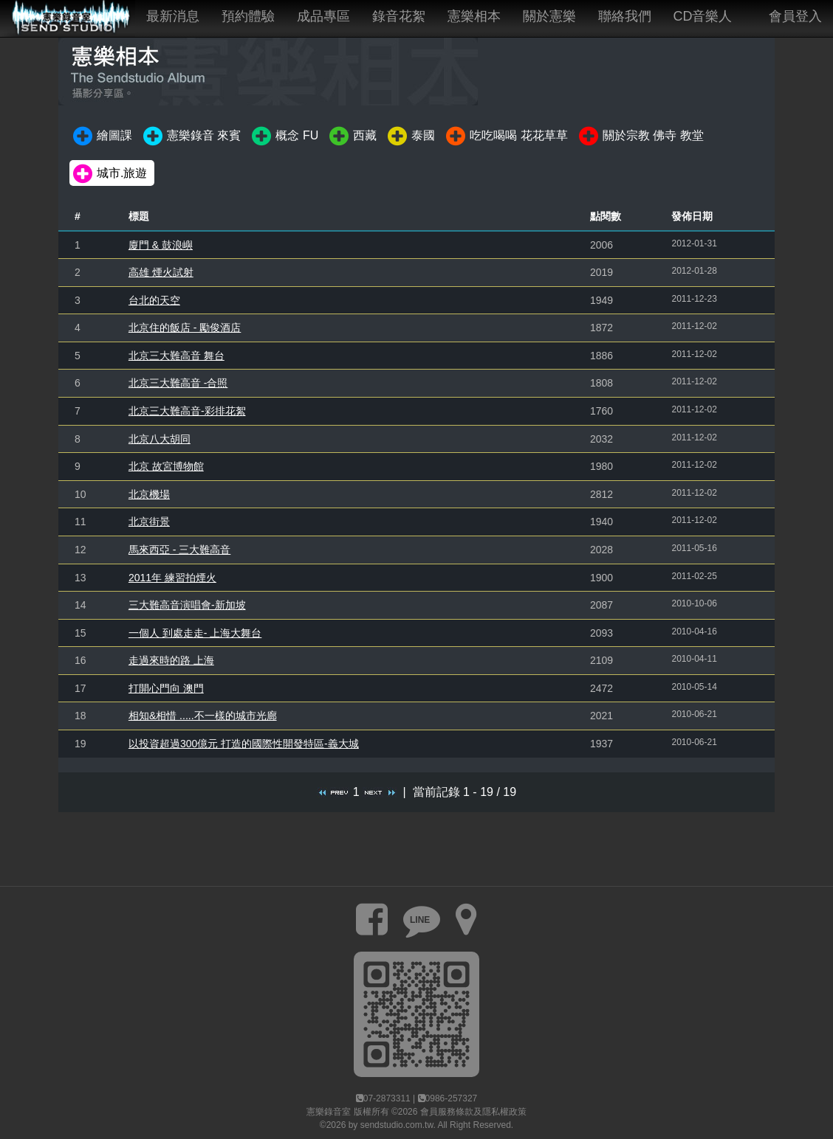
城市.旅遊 (109, 174)
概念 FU (284, 136)
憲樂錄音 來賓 (191, 136)
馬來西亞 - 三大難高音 (179, 549)
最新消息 (172, 16)
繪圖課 (101, 136)
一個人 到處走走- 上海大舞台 (194, 633)
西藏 (352, 136)
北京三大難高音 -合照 (178, 383)
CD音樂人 (703, 16)
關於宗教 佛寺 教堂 (640, 136)
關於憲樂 (549, 16)
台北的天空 (154, 300)
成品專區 (323, 16)
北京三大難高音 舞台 (176, 355)
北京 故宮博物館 (166, 466)
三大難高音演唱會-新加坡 (187, 605)
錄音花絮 (398, 16)
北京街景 (149, 521)
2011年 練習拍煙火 (172, 578)
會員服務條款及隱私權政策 (473, 1112)
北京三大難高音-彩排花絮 (187, 411)
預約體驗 (248, 16)
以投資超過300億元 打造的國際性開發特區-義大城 (243, 743)
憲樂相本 (474, 16)
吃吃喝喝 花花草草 (505, 136)
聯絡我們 (624, 16)
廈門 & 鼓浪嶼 (160, 245)
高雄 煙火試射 (160, 272)
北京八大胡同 (159, 439)
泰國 (410, 136)
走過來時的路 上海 (171, 660)
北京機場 (149, 494)
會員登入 (795, 16)
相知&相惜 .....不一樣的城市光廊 (202, 715)
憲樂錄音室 (328, 1112)
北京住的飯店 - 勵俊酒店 (184, 327)
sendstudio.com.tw (396, 1125)
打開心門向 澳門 (166, 688)
